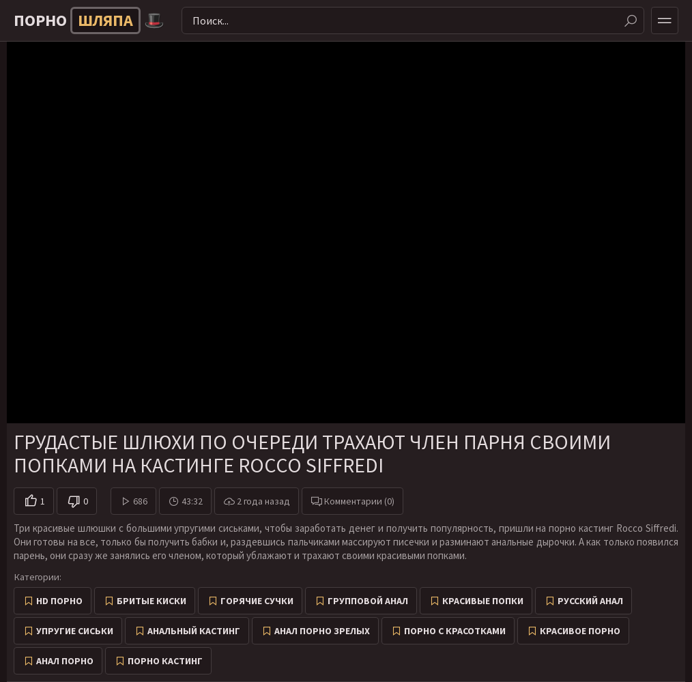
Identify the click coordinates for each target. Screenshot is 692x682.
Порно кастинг (165, 661)
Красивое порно (580, 631)
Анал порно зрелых (322, 631)
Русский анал (590, 601)
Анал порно (64, 661)
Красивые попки (482, 601)
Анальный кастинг (193, 631)
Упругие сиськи (74, 631)
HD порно (59, 601)
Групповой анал (368, 601)
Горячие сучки (256, 601)
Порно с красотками (455, 631)
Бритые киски (151, 601)
